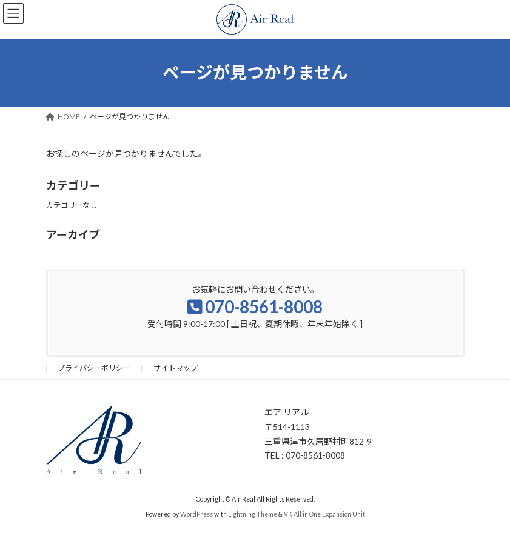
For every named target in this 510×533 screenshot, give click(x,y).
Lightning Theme (252, 514)
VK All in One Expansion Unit (324, 514)
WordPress (196, 514)
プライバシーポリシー (94, 367)
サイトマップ (176, 367)
